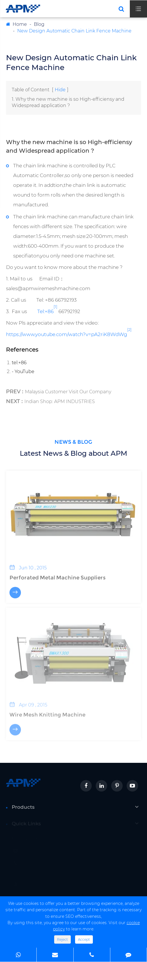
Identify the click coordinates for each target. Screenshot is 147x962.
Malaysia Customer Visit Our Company (68, 389)
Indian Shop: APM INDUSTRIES (59, 399)
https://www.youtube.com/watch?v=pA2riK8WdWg (66, 334)
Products (23, 809)
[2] (129, 329)
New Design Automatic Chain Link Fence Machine (74, 31)
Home (20, 24)
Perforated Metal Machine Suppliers (57, 575)
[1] (55, 306)
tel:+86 (19, 362)
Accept (84, 939)
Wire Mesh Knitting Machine (47, 712)
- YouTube (23, 371)
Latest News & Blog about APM (73, 453)
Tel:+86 (45, 311)
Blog (39, 24)
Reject (62, 939)
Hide (60, 89)
